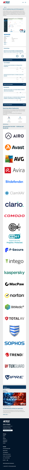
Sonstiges (9, 406)
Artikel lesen (5, 414)
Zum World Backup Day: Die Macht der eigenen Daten (13, 408)
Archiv (5, 44)
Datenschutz (7, 463)
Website (5, 42)
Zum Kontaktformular (8, 430)
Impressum (12, 463)
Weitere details (6, 124)
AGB (4, 463)
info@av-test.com (7, 454)
